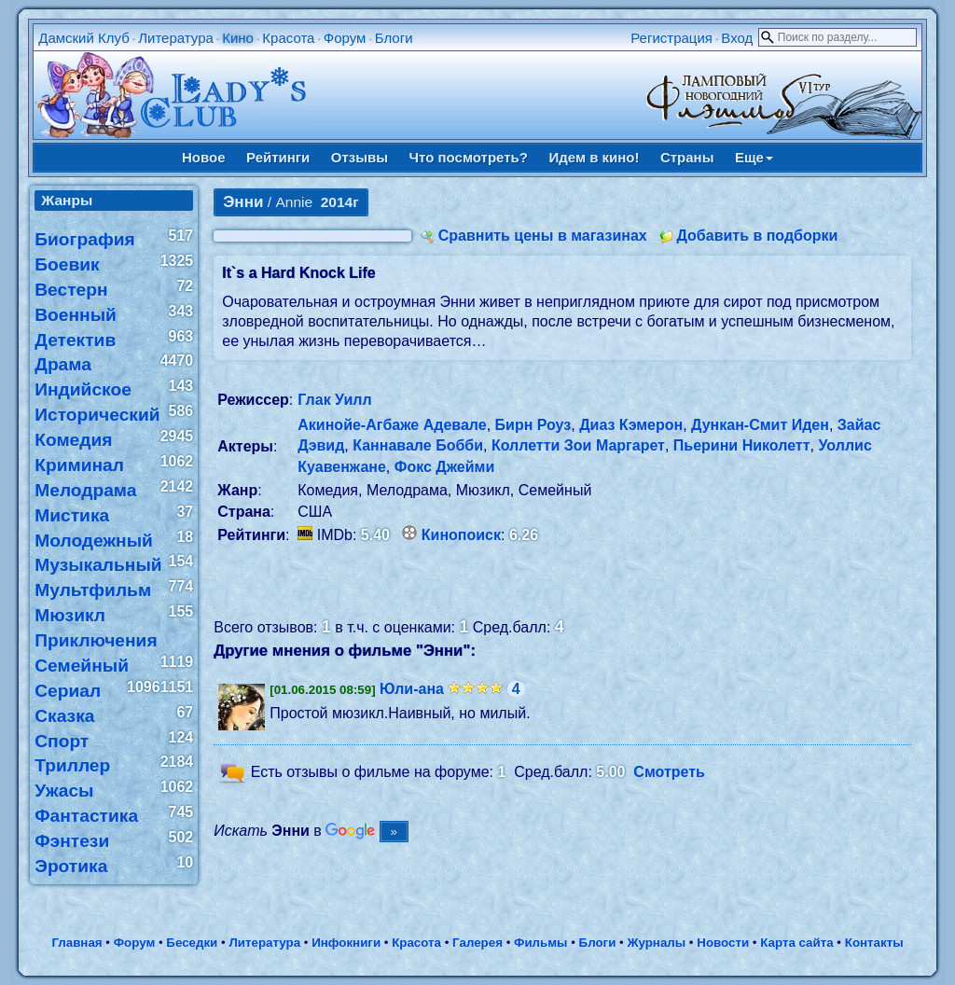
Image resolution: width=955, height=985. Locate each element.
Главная (76, 943)
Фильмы (540, 943)
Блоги (394, 38)
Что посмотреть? (468, 157)
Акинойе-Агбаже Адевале (392, 425)
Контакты (874, 943)
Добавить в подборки (756, 235)
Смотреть (669, 772)
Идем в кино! (593, 157)
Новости (723, 943)
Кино (238, 38)
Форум (345, 38)
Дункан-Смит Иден (760, 425)
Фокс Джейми (444, 467)
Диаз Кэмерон (631, 425)
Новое (204, 157)
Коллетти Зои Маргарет (578, 445)
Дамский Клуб (84, 38)
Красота (288, 38)
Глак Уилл (334, 400)
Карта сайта (796, 943)
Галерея (477, 943)
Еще (754, 157)
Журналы (656, 943)
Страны (687, 157)
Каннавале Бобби (418, 445)
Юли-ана (412, 689)
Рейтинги (278, 157)
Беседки (191, 943)
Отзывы (359, 157)
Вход (737, 38)
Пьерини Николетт (741, 445)
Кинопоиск (461, 535)
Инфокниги (346, 943)
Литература (176, 38)
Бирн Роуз (533, 425)
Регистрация (671, 38)
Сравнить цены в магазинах (542, 235)
